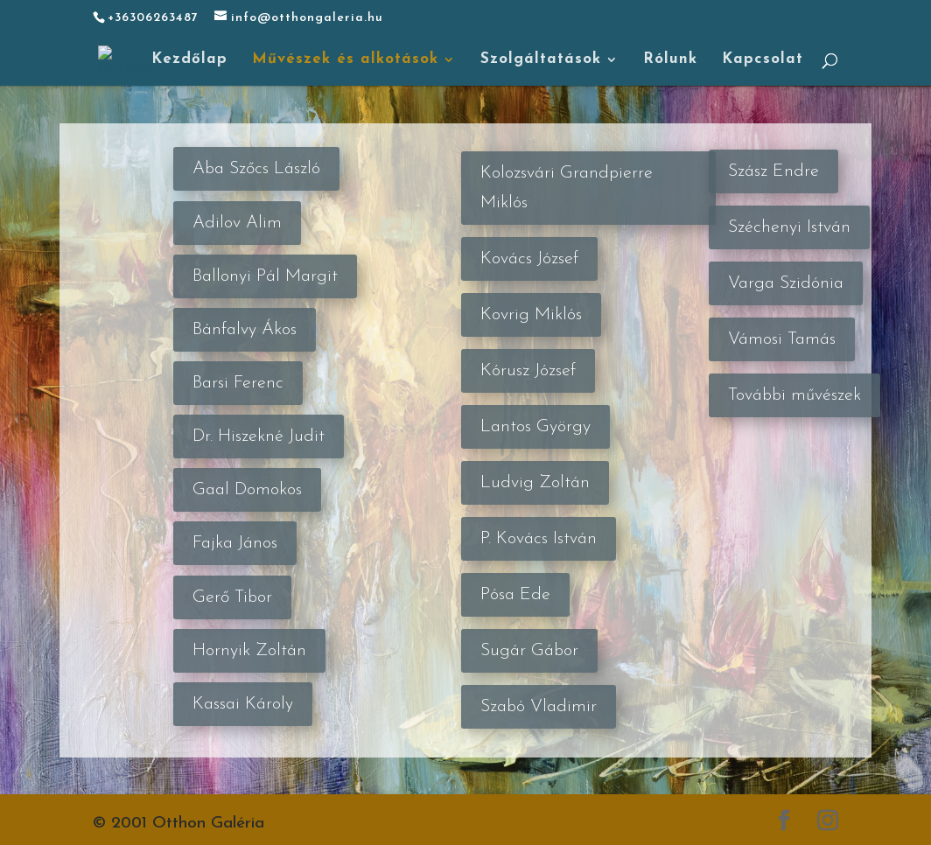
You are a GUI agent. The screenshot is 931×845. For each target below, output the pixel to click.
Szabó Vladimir (538, 707)
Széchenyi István (789, 227)
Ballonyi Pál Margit (265, 276)
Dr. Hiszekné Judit (258, 436)
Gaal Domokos (247, 490)
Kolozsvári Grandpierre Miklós (566, 188)
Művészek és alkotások (345, 59)
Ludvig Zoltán (535, 483)
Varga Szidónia (786, 283)
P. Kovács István (538, 539)
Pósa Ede (515, 595)
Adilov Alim (237, 223)
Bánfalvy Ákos (244, 330)
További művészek (794, 395)
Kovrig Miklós (531, 315)
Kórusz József (528, 371)
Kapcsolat (762, 59)
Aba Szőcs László (256, 169)
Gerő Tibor (232, 597)
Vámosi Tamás (782, 339)
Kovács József (529, 259)
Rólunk (670, 59)
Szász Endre (773, 171)
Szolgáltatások (540, 59)
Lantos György (535, 427)
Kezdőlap (189, 59)
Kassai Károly (242, 704)
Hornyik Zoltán (249, 651)
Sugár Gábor (529, 651)
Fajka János (234, 543)
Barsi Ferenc (238, 383)
